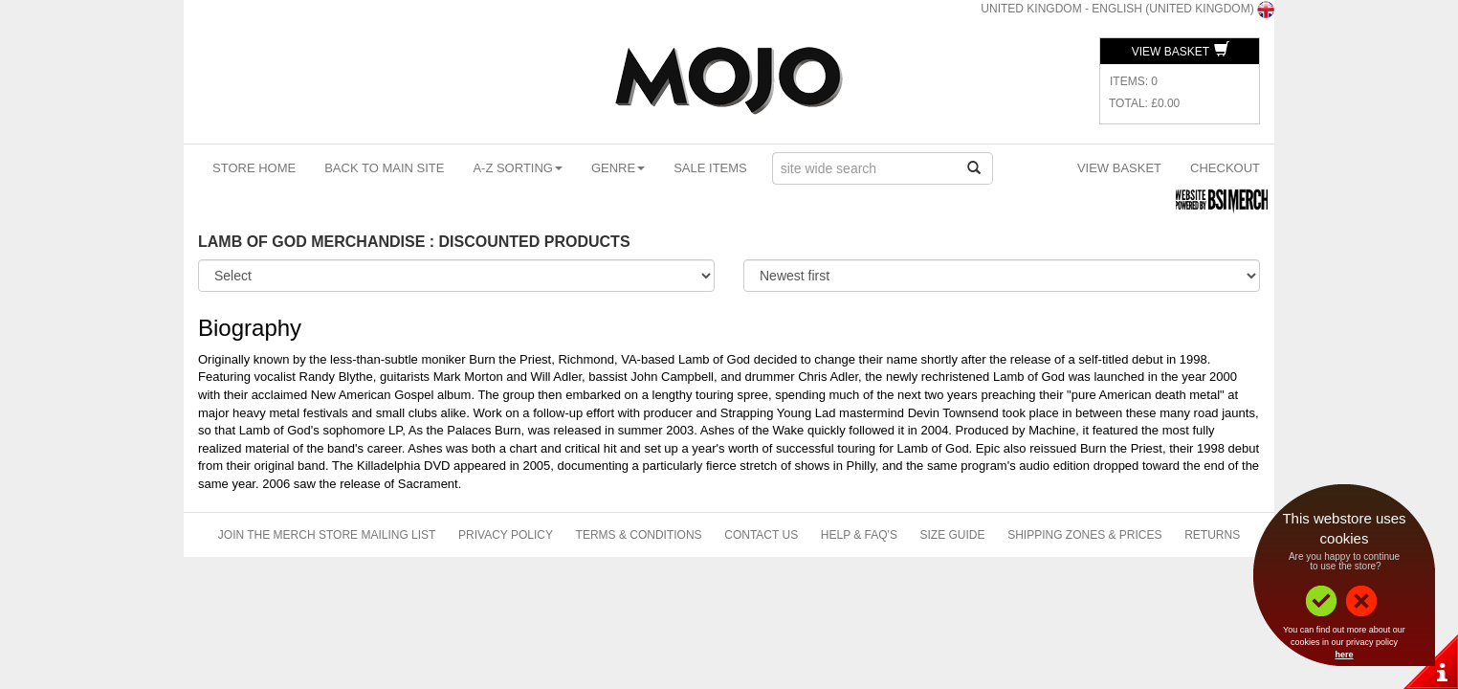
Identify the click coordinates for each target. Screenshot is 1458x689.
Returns (1212, 535)
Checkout (1225, 168)
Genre (618, 168)
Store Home (254, 168)
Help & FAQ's (859, 535)
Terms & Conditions (639, 535)
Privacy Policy (505, 535)
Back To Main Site (384, 168)
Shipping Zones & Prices (1084, 535)
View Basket (1180, 51)
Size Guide (952, 535)
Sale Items (710, 168)
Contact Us (761, 535)
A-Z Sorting (518, 168)
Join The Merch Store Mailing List (327, 535)
